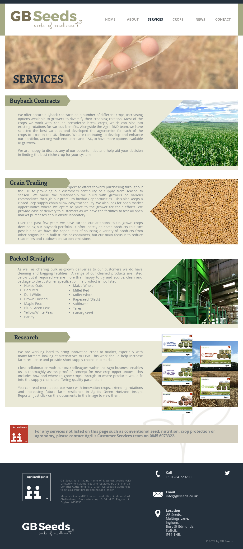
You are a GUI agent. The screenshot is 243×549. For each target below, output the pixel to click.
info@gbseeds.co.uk (182, 496)
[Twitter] (227, 473)
